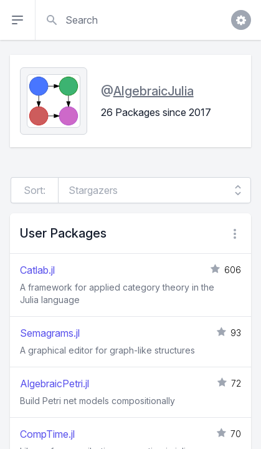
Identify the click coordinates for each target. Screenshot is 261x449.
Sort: (34, 190)
